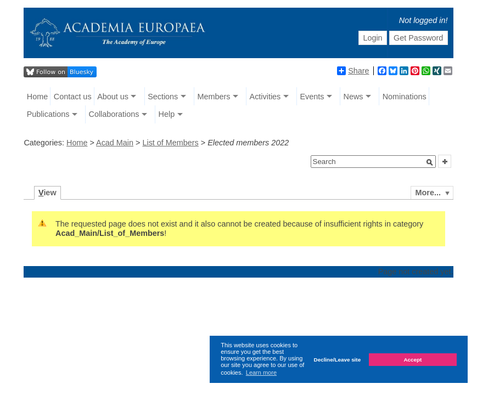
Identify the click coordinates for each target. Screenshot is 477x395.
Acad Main (114, 142)
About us (112, 96)
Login (372, 37)
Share (353, 70)
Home (37, 96)
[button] (429, 162)
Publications (48, 114)
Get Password (418, 37)
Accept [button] (412, 360)
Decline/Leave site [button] (337, 360)
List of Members (170, 142)
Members (213, 96)
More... (428, 192)
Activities (265, 96)
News (353, 96)
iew (47, 192)
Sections (163, 96)
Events (312, 96)
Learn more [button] (261, 372)
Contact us (73, 96)
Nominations (405, 96)
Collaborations (113, 114)
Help (167, 114)
